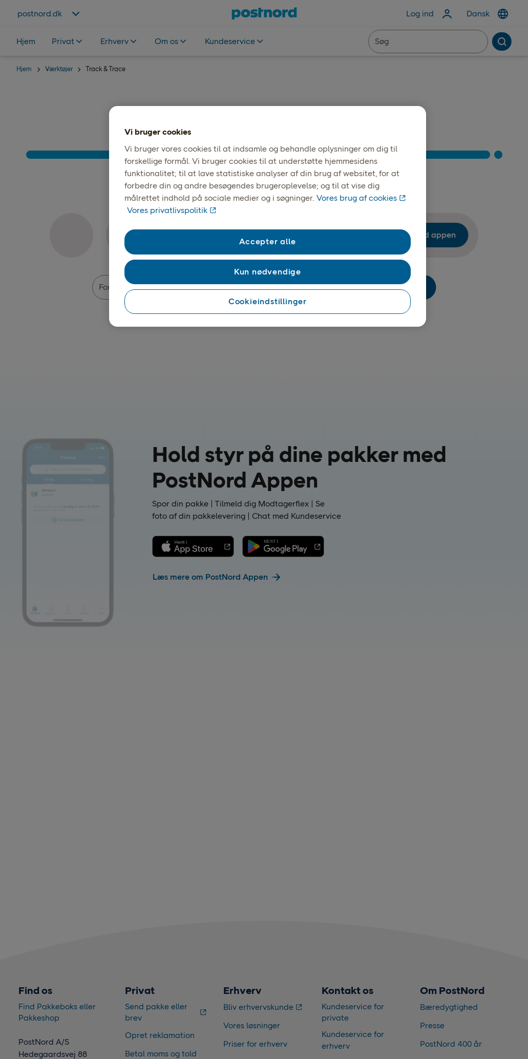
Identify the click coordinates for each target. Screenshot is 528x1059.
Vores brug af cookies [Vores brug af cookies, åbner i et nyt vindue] (356, 198)
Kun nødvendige (267, 272)
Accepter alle (267, 241)
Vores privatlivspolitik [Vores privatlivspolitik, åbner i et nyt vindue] (167, 210)
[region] (267, 216)
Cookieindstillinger (267, 301)
